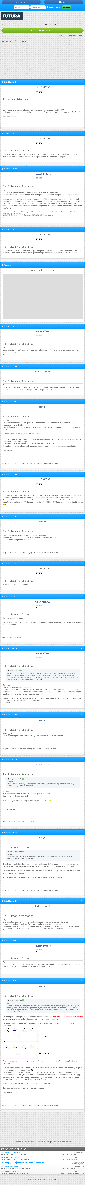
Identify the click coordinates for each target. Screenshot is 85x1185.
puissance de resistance (10, 1171)
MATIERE (48, 25)
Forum (8, 25)
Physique (57, 25)
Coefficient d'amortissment (61, 1142)
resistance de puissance (10, 1157)
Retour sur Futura (21, 2)
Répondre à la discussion (42, 30)
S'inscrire (64, 2)
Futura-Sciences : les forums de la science (28, 25)
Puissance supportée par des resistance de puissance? (23, 1162)
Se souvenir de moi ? (54, 7)
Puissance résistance (9, 1167)
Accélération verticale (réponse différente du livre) (32, 1142)
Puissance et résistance (10, 1153)
